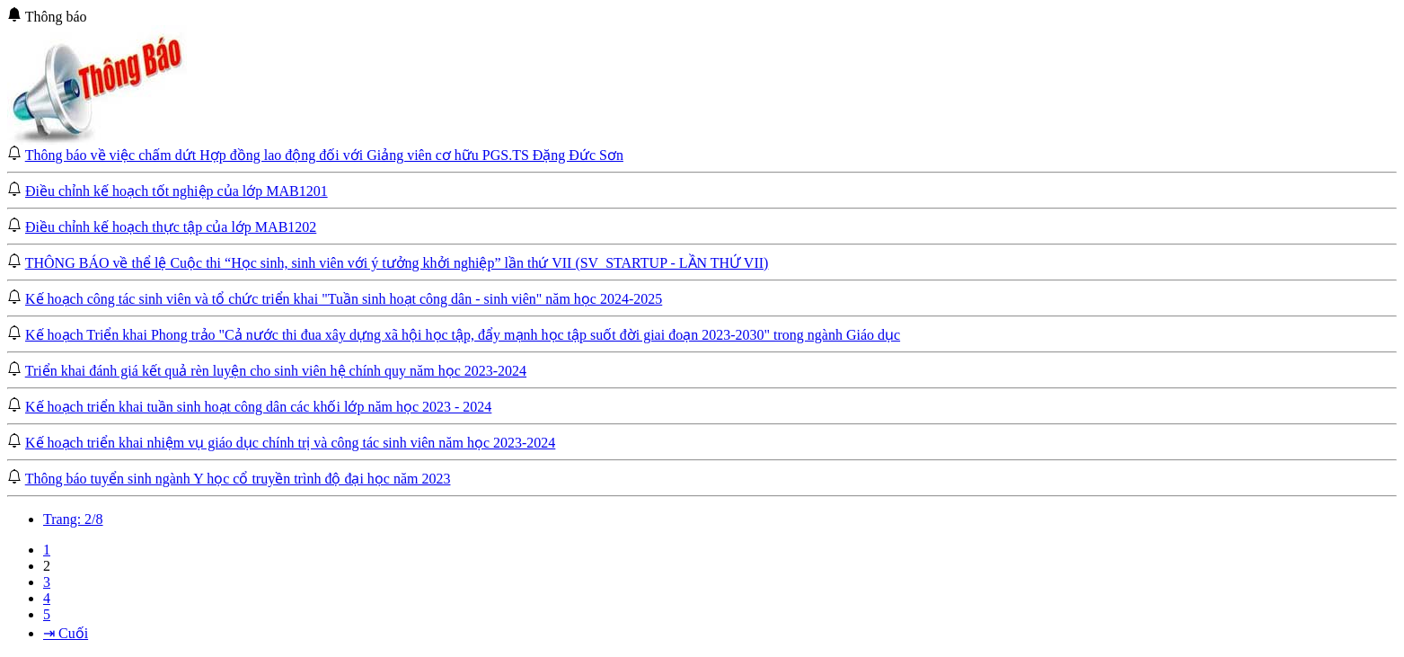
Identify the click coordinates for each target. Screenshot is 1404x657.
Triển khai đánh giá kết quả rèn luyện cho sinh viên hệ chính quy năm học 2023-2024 (275, 370)
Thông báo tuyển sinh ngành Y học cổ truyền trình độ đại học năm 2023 (238, 478)
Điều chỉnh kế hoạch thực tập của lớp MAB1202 (170, 227)
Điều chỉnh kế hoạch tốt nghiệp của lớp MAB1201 (176, 191)
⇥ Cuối (65, 633)
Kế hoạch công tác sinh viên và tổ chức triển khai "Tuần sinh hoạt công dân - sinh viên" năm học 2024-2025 (343, 298)
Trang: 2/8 (73, 519)
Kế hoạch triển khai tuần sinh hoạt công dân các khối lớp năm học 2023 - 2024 (258, 406)
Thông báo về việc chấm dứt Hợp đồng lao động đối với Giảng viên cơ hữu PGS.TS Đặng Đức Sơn (324, 155)
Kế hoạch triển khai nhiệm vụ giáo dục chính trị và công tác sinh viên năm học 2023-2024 (290, 442)
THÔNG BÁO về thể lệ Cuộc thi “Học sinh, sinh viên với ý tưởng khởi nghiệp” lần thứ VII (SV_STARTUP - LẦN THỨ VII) (397, 263)
